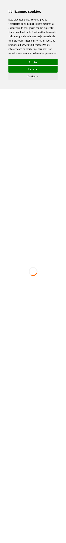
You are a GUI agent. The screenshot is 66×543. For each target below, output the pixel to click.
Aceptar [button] (33, 62)
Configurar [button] (33, 76)
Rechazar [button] (33, 69)
